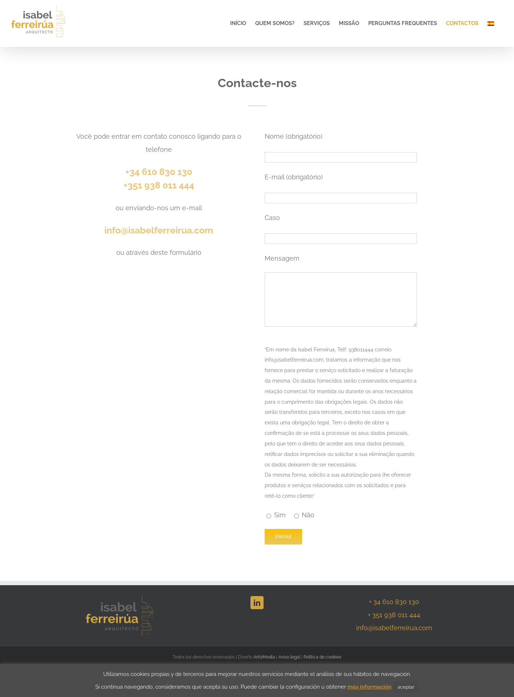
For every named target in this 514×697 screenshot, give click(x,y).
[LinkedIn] (257, 602)
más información (369, 687)
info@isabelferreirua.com (158, 230)
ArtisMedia (264, 657)
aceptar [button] (406, 687)
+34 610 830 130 (158, 171)
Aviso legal (289, 657)
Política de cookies (322, 657)
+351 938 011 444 (159, 185)
